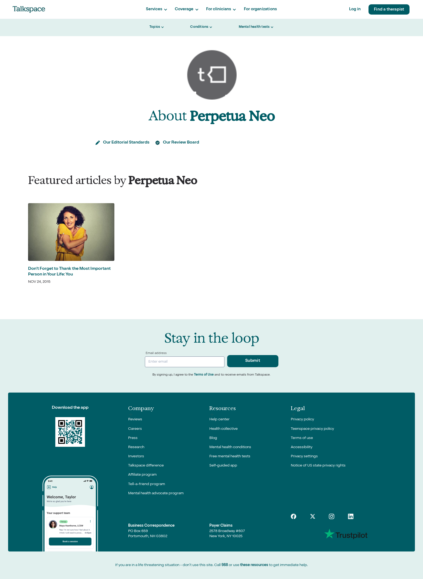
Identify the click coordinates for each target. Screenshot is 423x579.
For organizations (260, 9)
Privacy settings (304, 456)
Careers (135, 429)
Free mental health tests (229, 456)
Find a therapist (389, 10)
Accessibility (301, 447)
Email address (156, 353)
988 (224, 565)
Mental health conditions (230, 447)
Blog (213, 438)
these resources (254, 565)
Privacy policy (302, 419)
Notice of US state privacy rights (318, 466)
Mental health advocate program (156, 493)
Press (133, 438)
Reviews (135, 419)
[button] (156, 9)
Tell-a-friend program (146, 484)
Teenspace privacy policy (312, 429)
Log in (355, 9)
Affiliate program (142, 475)
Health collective (223, 429)
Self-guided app (223, 466)
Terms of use (302, 438)
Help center (219, 419)
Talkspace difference (146, 466)
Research (136, 447)
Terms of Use (204, 375)
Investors (136, 456)
